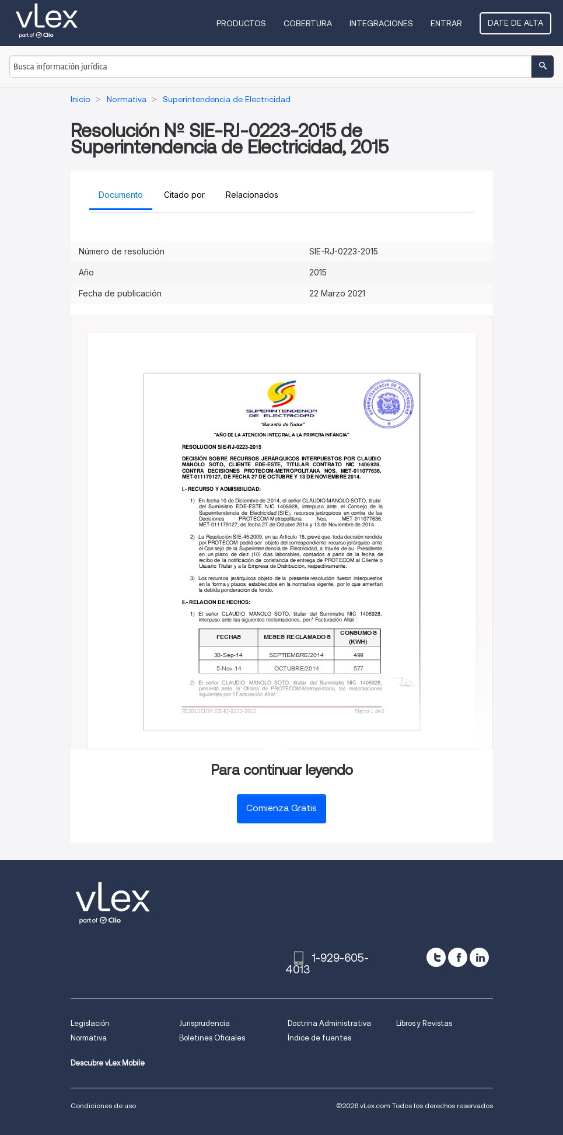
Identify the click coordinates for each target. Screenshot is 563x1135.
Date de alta (515, 22)
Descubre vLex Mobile (108, 1063)
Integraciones (381, 23)
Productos (241, 23)
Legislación (90, 1023)
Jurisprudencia (204, 1023)
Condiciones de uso (103, 1105)
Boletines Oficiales (212, 1037)
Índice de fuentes (319, 1037)
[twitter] (436, 957)
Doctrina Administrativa (329, 1023)
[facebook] (457, 957)
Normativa (89, 1037)
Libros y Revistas (424, 1023)
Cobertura (308, 23)
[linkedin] (479, 957)
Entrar (446, 23)
